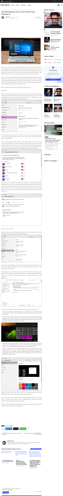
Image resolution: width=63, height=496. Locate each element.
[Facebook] (8, 428)
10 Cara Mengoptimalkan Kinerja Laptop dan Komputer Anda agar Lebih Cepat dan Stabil (21, 462)
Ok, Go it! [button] (6, 492)
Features (23, 5)
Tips (6, 425)
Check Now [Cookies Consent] (10, 489)
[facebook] (53, 1)
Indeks (12, 5)
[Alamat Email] (53, 77)
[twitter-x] (55, 1)
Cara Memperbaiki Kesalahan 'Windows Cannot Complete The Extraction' (56, 32)
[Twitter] (16, 428)
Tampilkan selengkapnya (36, 449)
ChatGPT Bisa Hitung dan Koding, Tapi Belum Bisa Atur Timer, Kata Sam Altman (48, 100)
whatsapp (58, 59)
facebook (49, 59)
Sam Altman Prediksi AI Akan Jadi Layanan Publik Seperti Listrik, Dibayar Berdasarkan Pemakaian (57, 115)
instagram (49, 62)
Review (29, 5)
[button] (58, 5)
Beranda (2, 9)
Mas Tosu (10, 441)
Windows (7, 9)
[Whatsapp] (22, 428)
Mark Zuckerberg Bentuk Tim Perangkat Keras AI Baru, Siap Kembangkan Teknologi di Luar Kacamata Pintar (58, 100)
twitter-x (59, 62)
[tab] (12, 5)
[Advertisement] (21, 29)
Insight (17, 5)
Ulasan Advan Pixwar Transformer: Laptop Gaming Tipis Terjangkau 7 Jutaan (52, 140)
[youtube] (57, 1)
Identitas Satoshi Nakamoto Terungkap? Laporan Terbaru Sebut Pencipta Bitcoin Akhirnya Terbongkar (56, 48)
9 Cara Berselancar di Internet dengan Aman (7, 461)
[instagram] (59, 1)
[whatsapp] (61, 1)
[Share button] (28, 428)
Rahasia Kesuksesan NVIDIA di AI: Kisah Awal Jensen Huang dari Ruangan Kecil (56, 40)
